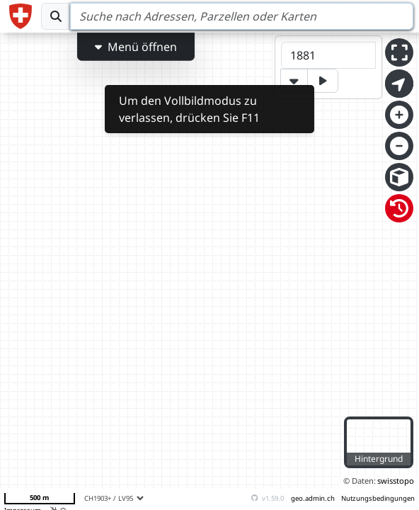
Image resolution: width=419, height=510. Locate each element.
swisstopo (395, 480)
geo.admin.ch (313, 498)
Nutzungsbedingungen (378, 498)
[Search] (241, 16)
